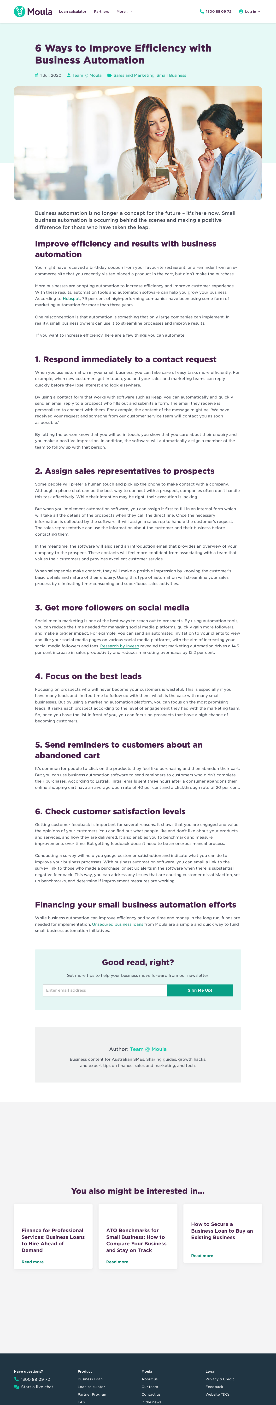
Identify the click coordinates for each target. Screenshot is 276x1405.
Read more (33, 1262)
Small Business (171, 75)
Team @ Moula (87, 75)
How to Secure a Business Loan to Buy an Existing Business (222, 1230)
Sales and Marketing (134, 75)
